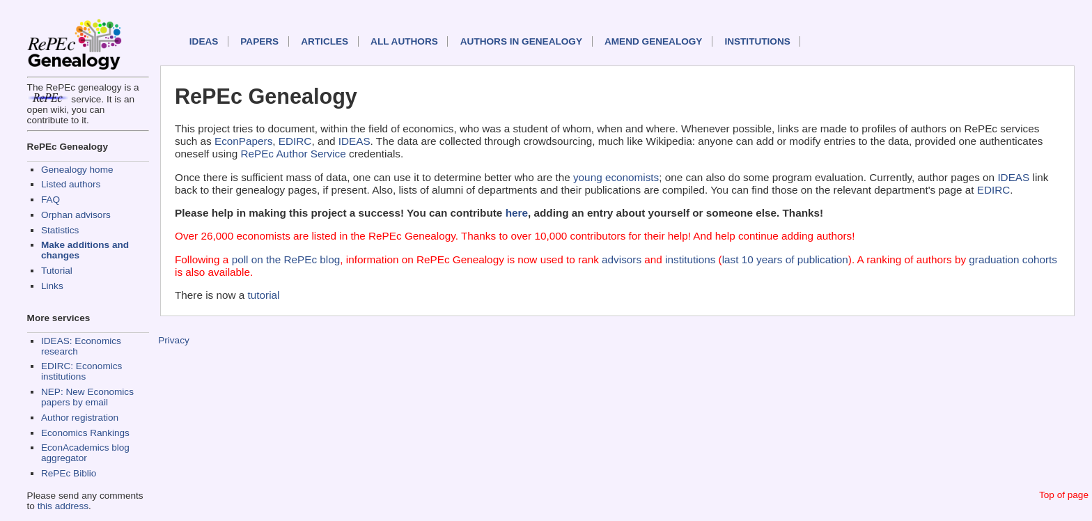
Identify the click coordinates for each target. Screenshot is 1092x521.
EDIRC (295, 141)
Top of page (1064, 495)
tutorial (264, 295)
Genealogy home (77, 169)
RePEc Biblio (68, 473)
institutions (690, 259)
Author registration (79, 417)
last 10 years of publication (785, 259)
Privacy (173, 340)
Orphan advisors (76, 215)
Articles (324, 41)
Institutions (757, 41)
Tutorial (56, 270)
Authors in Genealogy (521, 41)
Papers (259, 41)
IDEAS (204, 41)
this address (63, 506)
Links (52, 286)
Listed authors (70, 184)
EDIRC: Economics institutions (81, 371)
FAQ (50, 199)
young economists (616, 177)
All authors (404, 41)
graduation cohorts (1013, 259)
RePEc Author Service (292, 154)
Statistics (60, 230)
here (517, 213)
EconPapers (243, 141)
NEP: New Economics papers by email (87, 397)
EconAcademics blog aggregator (85, 452)
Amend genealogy (653, 41)
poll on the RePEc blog (286, 259)
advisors (621, 259)
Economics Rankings (85, 433)
